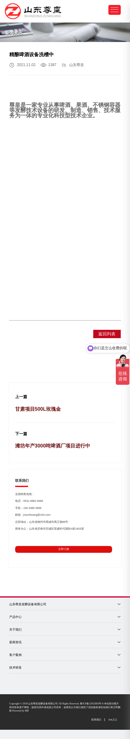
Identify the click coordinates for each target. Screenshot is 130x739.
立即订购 (63, 549)
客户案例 (15, 655)
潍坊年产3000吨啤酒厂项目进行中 (52, 445)
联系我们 (96, 719)
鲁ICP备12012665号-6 (91, 703)
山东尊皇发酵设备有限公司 (27, 604)
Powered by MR (20, 710)
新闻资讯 (15, 642)
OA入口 (112, 719)
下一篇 (21, 434)
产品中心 (15, 617)
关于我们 (15, 629)
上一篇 (21, 397)
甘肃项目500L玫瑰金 (38, 409)
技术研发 (15, 667)
